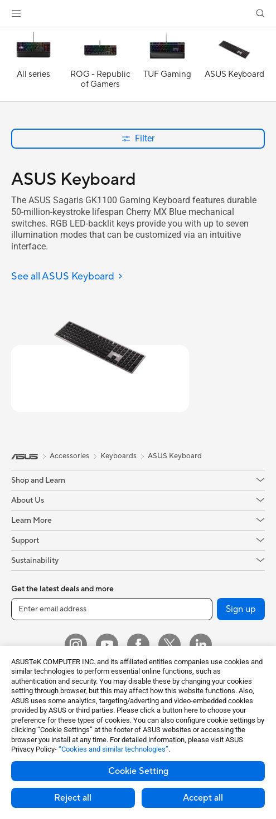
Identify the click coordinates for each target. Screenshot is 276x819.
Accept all (203, 797)
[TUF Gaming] (167, 67)
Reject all (72, 797)
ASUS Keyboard (175, 456)
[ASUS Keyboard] (234, 67)
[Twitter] (169, 645)
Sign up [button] (241, 609)
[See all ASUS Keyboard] (67, 277)
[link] (138, 13)
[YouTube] (107, 645)
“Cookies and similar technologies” (113, 749)
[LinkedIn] (201, 645)
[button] (16, 13)
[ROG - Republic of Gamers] (100, 67)
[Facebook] (138, 645)
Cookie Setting (138, 771)
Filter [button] (138, 138)
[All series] (33, 67)
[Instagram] (76, 645)
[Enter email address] (111, 609)
